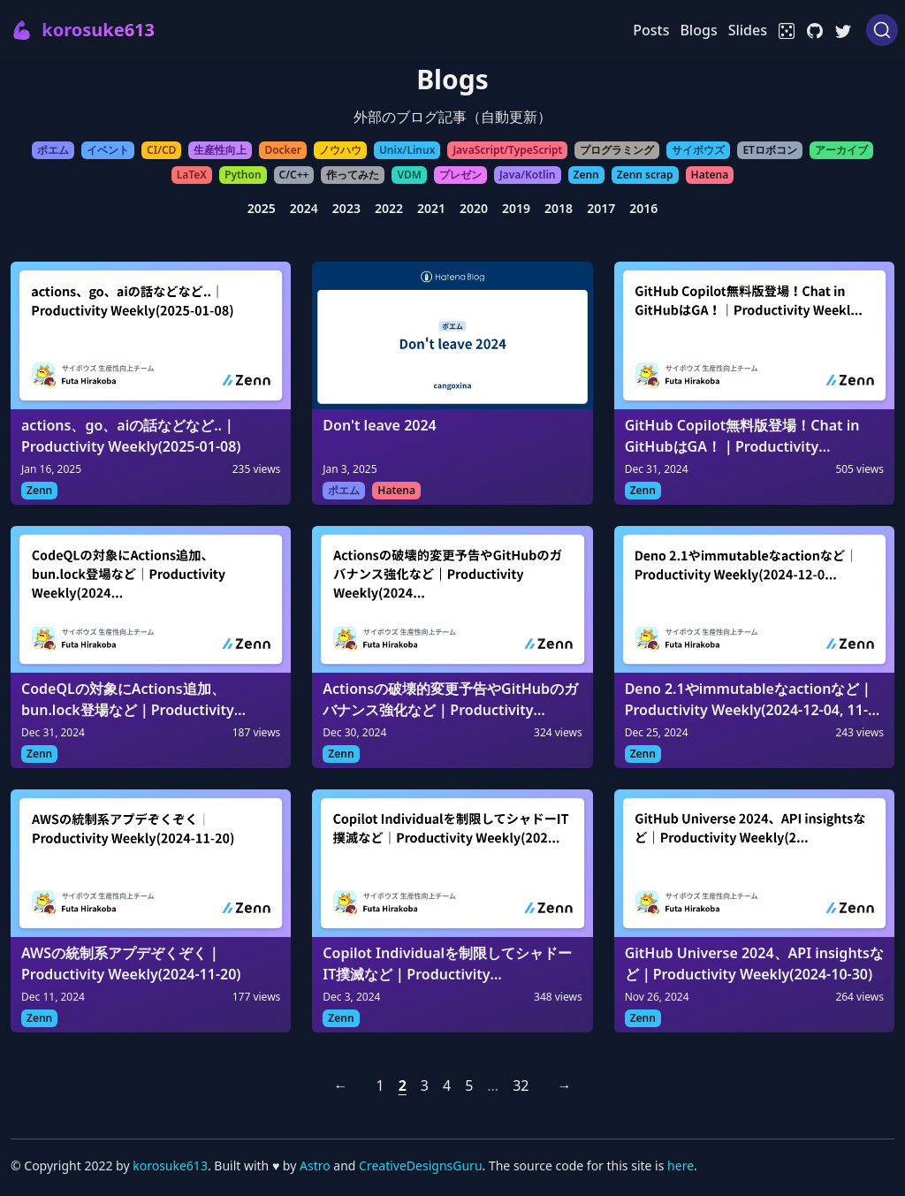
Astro (316, 1165)
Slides (747, 30)
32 (521, 1085)
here (680, 1165)
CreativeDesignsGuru (420, 1165)
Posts (651, 30)
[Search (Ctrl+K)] (882, 30)
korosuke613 (170, 1165)
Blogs (698, 30)
